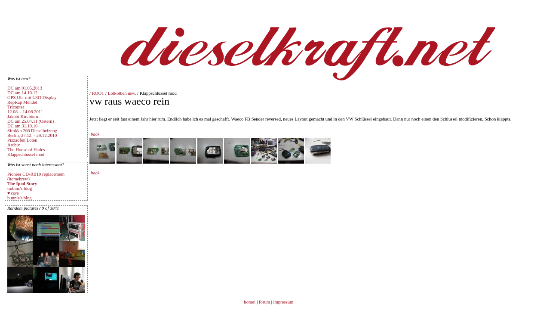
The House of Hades (26, 149)
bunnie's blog (19, 197)
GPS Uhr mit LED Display (32, 97)
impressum (283, 302)
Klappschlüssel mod (25, 154)
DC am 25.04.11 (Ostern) (30, 121)
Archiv (13, 145)
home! (250, 302)
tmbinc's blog (19, 188)
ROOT (98, 93)
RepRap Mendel (22, 102)
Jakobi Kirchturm (23, 116)
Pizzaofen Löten (22, 140)
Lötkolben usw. (122, 93)
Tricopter (15, 107)
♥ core (13, 193)
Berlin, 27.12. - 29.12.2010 (32, 135)
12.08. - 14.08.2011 (25, 111)
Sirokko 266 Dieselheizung (32, 130)
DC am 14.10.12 (22, 92)
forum (264, 302)
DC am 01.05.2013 (24, 88)
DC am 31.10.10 (22, 126)
